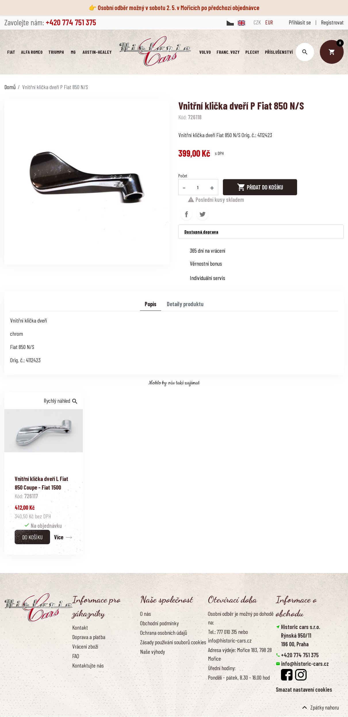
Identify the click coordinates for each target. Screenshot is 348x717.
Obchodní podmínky (159, 623)
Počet (182, 175)
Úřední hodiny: (222, 667)
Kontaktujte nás (88, 665)
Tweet (202, 214)
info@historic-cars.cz (305, 663)
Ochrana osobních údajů (163, 632)
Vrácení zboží (85, 646)
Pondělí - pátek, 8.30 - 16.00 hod (239, 677)
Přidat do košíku (260, 187)
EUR (269, 22)
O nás (145, 613)
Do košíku (32, 537)
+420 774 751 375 (300, 654)
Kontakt (80, 627)
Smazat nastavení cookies (304, 689)
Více (58, 537)
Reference (82, 674)
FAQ (75, 655)
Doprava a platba (88, 636)
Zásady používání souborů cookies (173, 642)
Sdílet (186, 214)
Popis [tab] (150, 303)
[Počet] (197, 187)
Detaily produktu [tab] (185, 303)
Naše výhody (152, 651)
